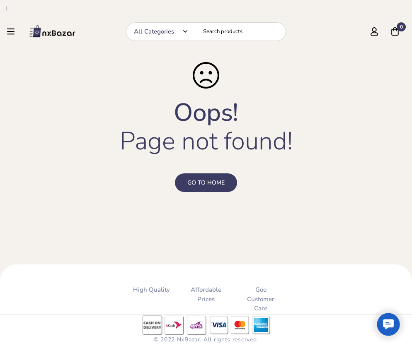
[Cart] (395, 31)
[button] (388, 324)
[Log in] (374, 31)
